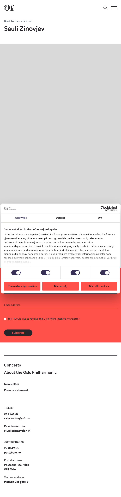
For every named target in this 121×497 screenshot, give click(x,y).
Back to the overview (18, 21)
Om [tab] (100, 217)
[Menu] (114, 7)
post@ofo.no (12, 452)
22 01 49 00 (11, 448)
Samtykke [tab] (21, 217)
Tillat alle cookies (99, 286)
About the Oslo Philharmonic (30, 372)
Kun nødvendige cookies (22, 286)
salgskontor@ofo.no (17, 418)
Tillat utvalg (60, 286)
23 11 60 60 (11, 414)
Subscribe (18, 332)
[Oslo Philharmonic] (9, 8)
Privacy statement (16, 390)
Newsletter (11, 384)
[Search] (105, 7)
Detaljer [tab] (60, 217)
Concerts (12, 365)
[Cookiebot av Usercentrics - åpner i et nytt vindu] (103, 208)
